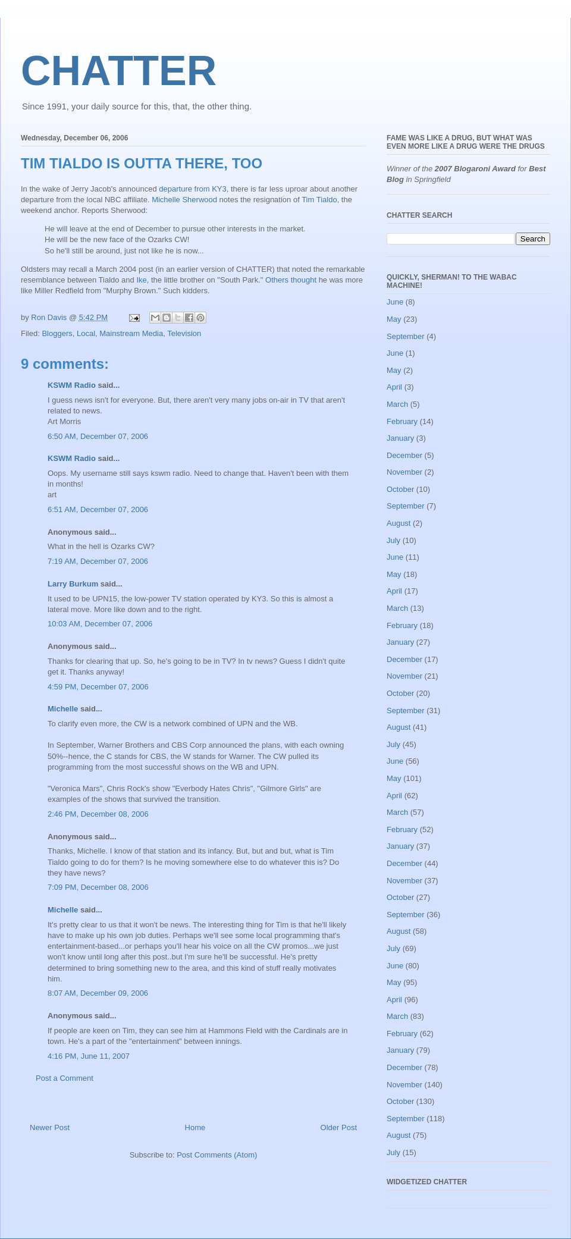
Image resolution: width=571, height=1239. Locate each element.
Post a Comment (64, 1078)
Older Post (339, 1127)
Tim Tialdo (319, 199)
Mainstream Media (131, 333)
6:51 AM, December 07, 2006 (98, 509)
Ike (141, 279)
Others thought (290, 279)
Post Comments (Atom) (217, 1154)
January (400, 438)
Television (184, 333)
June (395, 301)
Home (195, 1127)
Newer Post (50, 1127)
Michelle (63, 708)
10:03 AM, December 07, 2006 (100, 623)
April (394, 386)
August (398, 523)
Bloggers (57, 333)
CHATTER (119, 71)
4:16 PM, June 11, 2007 (89, 1056)
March (397, 404)
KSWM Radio (72, 385)
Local (86, 333)
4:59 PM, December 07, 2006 (98, 686)
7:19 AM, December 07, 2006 (98, 561)
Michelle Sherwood (184, 199)
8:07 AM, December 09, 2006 (98, 993)
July (393, 540)
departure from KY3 (192, 188)
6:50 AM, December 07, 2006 (98, 436)
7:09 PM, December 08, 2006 (98, 887)
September (406, 336)
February (402, 421)
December (404, 455)
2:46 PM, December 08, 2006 (98, 814)
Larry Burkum (73, 583)
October (400, 489)
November (404, 472)
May (394, 319)
